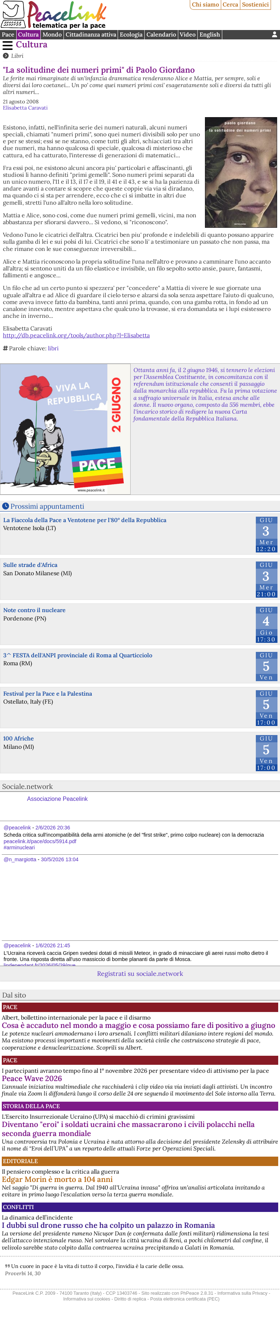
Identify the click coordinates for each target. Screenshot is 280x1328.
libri (53, 348)
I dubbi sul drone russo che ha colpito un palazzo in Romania (108, 1225)
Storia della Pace (31, 1106)
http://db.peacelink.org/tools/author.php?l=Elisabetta (76, 335)
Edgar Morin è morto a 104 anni (57, 1179)
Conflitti (18, 1206)
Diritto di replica (130, 1299)
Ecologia (131, 34)
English (210, 34)
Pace (8, 34)
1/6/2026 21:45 (52, 945)
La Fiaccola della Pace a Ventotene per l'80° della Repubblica (84, 520)
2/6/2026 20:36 (52, 827)
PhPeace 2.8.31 (196, 1293)
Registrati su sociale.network (140, 973)
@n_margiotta (20, 859)
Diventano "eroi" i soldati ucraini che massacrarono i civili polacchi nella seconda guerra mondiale (128, 1128)
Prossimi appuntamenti (47, 506)
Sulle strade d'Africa (30, 564)
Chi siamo (205, 4)
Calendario (161, 34)
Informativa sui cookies (86, 1299)
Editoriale (20, 1161)
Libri (17, 55)
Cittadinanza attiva (91, 34)
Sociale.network (27, 786)
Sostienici (255, 4)
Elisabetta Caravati (25, 107)
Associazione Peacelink (57, 799)
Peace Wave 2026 (32, 1078)
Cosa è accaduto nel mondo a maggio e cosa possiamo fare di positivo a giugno (138, 1025)
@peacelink (17, 827)
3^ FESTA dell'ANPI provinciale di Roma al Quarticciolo (77, 655)
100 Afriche (18, 738)
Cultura (28, 34)
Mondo (52, 34)
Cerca (230, 4)
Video (188, 34)
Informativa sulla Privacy (242, 1293)
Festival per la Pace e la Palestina (47, 693)
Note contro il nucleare (34, 610)
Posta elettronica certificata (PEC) (184, 1299)
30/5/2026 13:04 (59, 859)
